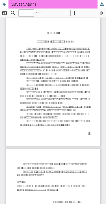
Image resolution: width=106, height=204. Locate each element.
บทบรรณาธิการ (23, 4)
